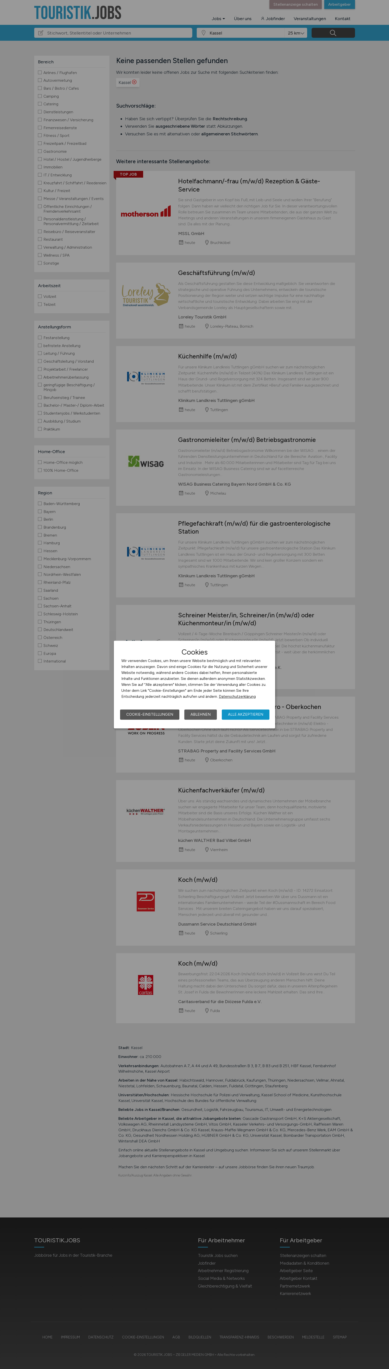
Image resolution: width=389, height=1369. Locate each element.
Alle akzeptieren (245, 714)
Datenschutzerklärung (237, 696)
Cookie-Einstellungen (149, 714)
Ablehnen (201, 714)
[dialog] (194, 685)
